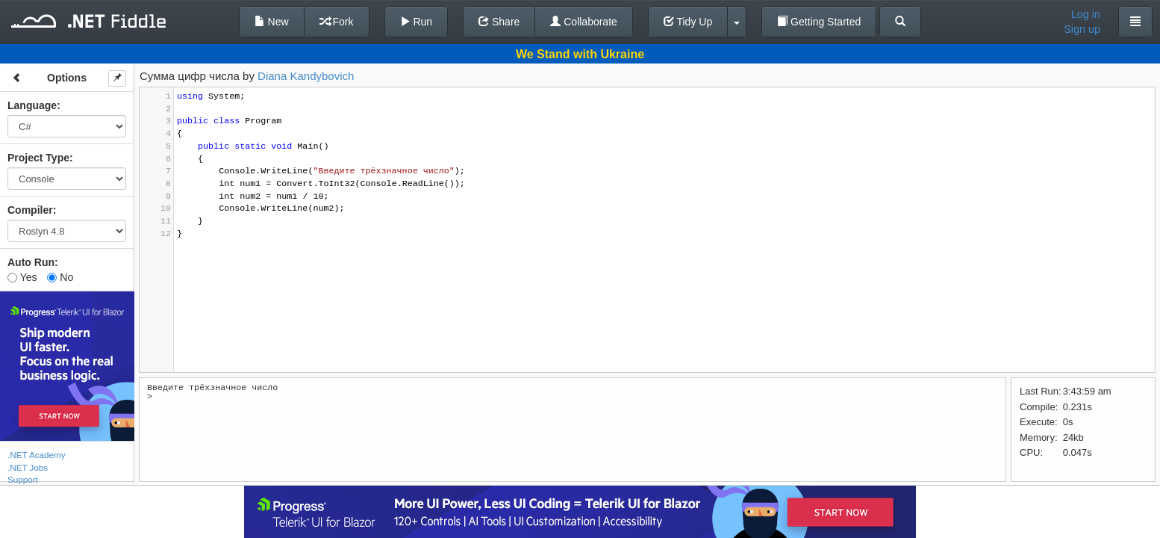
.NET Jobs (27, 467)
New (272, 22)
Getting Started (819, 22)
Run (416, 22)
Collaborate (583, 22)
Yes (22, 277)
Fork (336, 22)
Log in (1085, 14)
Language (32, 105)
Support (22, 479)
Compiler (30, 210)
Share (499, 22)
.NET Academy (36, 455)
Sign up (1082, 29)
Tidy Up (688, 22)
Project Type (38, 158)
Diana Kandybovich (306, 75)
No (60, 277)
